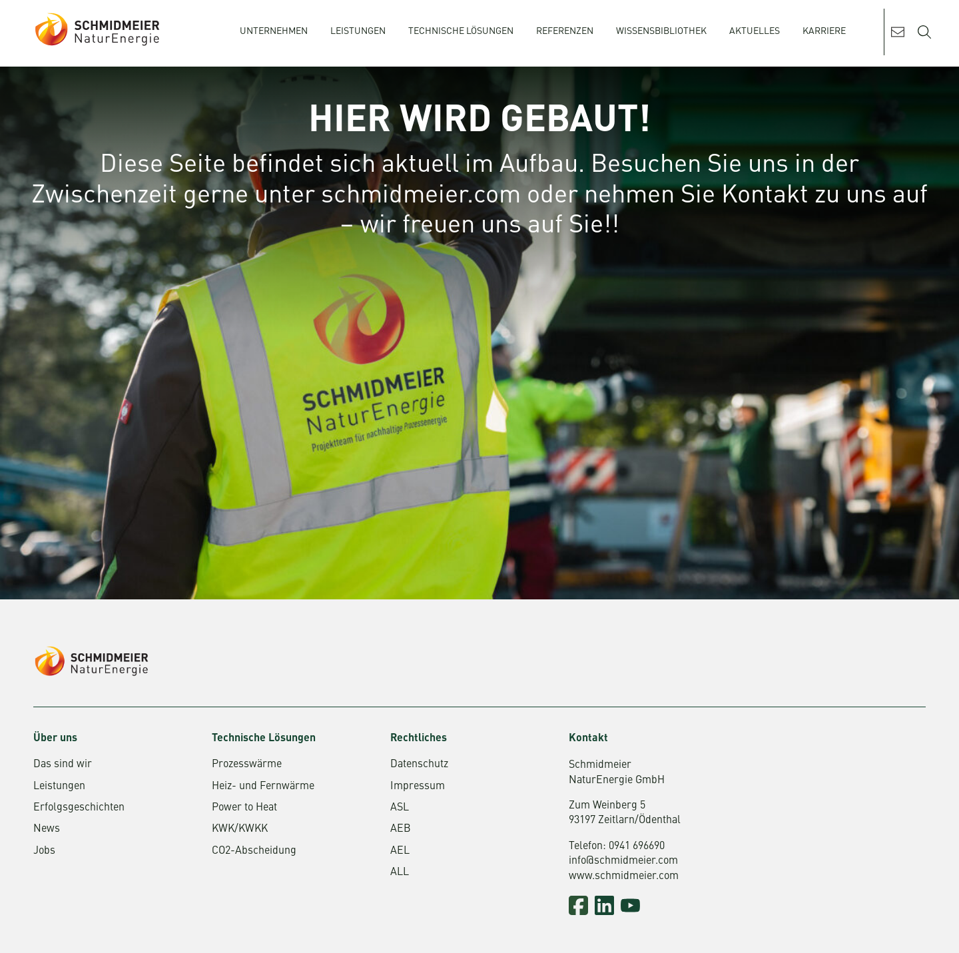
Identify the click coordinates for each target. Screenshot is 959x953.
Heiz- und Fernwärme (263, 786)
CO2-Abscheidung (254, 851)
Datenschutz (419, 764)
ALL (399, 872)
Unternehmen (274, 31)
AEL (400, 851)
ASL (399, 807)
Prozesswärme (247, 764)
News (46, 829)
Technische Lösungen (460, 31)
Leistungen (358, 31)
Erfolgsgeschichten (79, 807)
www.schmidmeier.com (624, 876)
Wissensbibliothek (661, 31)
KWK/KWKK (240, 829)
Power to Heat (244, 807)
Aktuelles (754, 31)
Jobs (44, 851)
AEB (400, 829)
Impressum (417, 786)
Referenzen (564, 31)
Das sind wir (62, 764)
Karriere (824, 31)
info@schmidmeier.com (623, 861)
